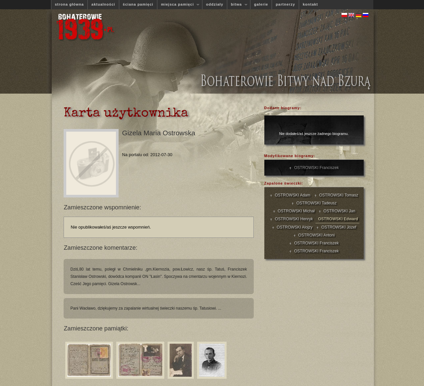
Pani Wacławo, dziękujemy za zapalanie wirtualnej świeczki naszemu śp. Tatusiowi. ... (145, 308)
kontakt (310, 4)
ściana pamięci (138, 4)
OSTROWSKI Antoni (315, 235)
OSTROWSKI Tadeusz (315, 203)
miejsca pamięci (178, 4)
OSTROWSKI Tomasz (337, 195)
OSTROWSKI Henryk (293, 219)
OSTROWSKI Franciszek (315, 167)
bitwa (237, 4)
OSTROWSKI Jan (338, 211)
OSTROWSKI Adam (291, 195)
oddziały (214, 4)
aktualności (103, 4)
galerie (261, 4)
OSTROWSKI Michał (295, 211)
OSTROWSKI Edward (337, 219)
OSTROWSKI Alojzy (294, 227)
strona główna (69, 4)
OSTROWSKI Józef (337, 227)
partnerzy (285, 4)
